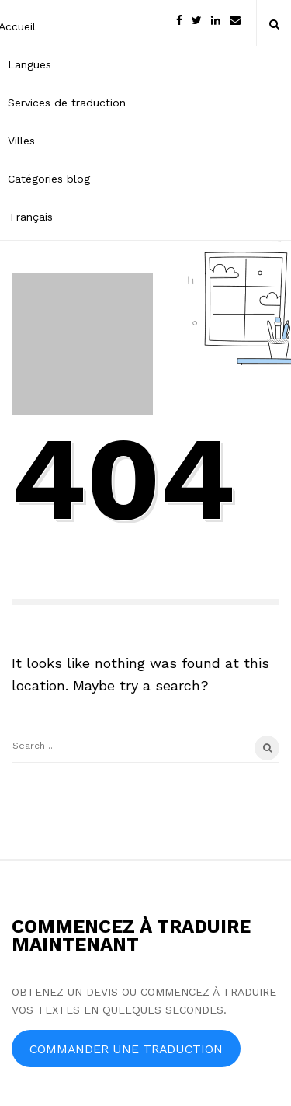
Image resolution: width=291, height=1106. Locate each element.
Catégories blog (49, 178)
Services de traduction (67, 102)
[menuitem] (66, 216)
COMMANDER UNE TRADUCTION (126, 1049)
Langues (29, 64)
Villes (21, 140)
